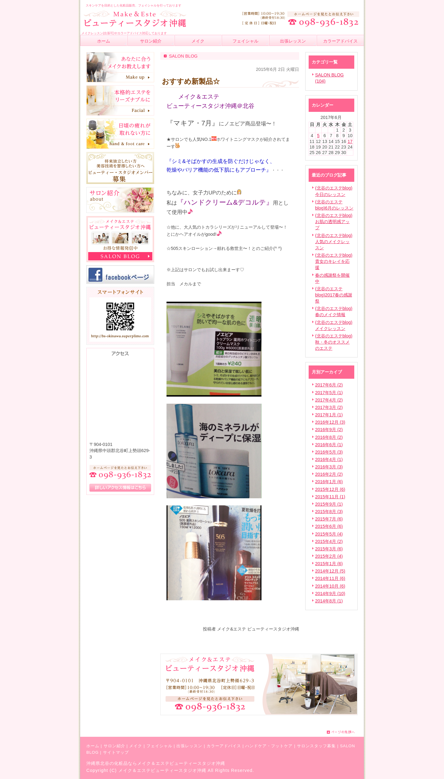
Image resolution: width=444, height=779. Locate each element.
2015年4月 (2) (329, 541)
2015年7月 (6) (329, 518)
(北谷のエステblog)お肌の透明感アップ (333, 221)
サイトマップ (116, 752)
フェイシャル (159, 746)
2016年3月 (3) (329, 466)
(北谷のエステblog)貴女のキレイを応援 (333, 261)
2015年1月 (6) (329, 563)
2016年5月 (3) (329, 452)
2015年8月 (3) (329, 511)
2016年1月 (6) (329, 481)
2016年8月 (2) (329, 437)
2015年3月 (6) (329, 548)
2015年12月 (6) (330, 489)
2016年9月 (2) (329, 429)
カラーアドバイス (224, 746)
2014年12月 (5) (330, 571)
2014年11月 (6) (330, 578)
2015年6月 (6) (329, 526)
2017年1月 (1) (329, 414)
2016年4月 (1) (329, 459)
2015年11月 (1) (330, 496)
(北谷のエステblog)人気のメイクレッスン (333, 241)
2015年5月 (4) (329, 534)
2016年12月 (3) (330, 422)
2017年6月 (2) (329, 384)
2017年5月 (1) (329, 392)
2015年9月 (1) (329, 504)
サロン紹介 (114, 746)
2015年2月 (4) (329, 556)
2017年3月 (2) (329, 407)
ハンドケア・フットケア (269, 746)
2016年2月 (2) (329, 474)
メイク (135, 746)
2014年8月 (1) (329, 600)
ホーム (92, 746)
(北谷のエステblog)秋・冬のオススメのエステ (333, 342)
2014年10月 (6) (330, 586)
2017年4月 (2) (329, 400)
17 (349, 141)
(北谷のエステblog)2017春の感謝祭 (333, 295)
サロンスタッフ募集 (316, 746)
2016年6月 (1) (329, 444)
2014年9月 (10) (330, 593)
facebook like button (283, 616)
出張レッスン (189, 746)
